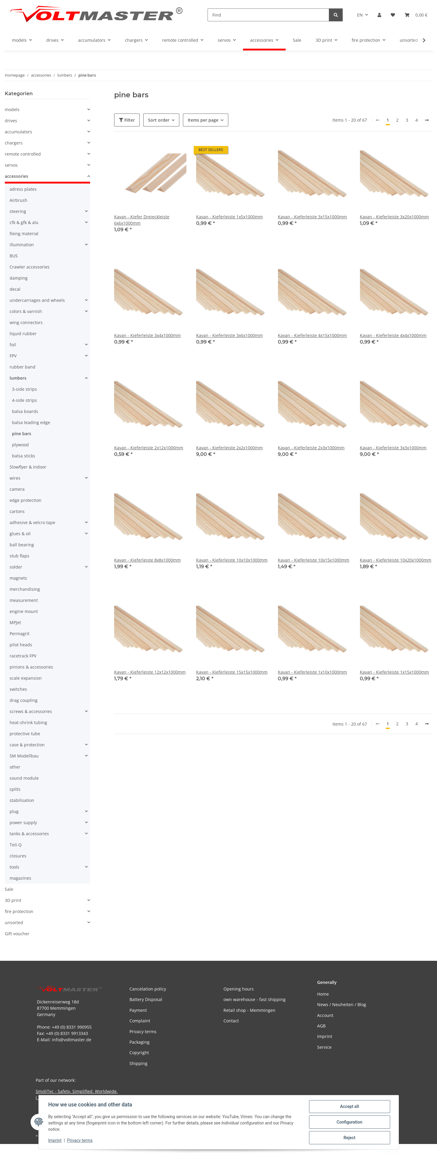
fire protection (19, 911)
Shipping (138, 1063)
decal (15, 289)
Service (324, 1047)
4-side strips (24, 400)
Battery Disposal (145, 999)
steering (18, 211)
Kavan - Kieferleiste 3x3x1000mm (393, 448)
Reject (350, 1137)
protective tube (25, 733)
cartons (17, 511)
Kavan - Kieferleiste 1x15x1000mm (394, 672)
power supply (23, 822)
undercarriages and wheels (37, 300)
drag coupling (24, 700)
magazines (20, 878)
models (12, 109)
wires (15, 478)
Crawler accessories (30, 267)
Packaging (139, 1042)
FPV (13, 356)
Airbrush (18, 200)
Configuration (349, 1122)
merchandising (25, 589)
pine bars (21, 433)
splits (15, 789)
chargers (14, 143)
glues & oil (20, 533)
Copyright (139, 1052)
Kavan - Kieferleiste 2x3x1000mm (311, 448)
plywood (20, 445)
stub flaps (19, 556)
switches (18, 689)
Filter (127, 120)
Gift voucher (17, 933)
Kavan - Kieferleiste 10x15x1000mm (313, 560)
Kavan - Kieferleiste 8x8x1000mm (147, 560)
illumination (22, 244)
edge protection (25, 500)
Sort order (158, 120)
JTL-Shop (406, 1151)
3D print (13, 900)
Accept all (349, 1106)
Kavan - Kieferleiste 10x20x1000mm (395, 560)
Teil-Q (16, 845)
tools (14, 867)
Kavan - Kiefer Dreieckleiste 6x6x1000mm (141, 220)
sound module (24, 778)
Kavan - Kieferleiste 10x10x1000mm (232, 560)
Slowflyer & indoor (28, 467)
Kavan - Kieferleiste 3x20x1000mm (394, 217)
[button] (379, 15)
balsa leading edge (31, 422)
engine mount (24, 611)
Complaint (139, 1021)
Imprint (55, 1140)
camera (17, 489)
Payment (138, 1010)
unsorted (14, 922)
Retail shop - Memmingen (249, 1010)
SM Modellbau (24, 756)
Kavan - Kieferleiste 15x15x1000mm (232, 672)
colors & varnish (26, 311)
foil (13, 344)
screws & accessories (31, 711)
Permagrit (19, 633)
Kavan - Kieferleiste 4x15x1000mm (312, 335)
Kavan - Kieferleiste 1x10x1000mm (312, 672)
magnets (18, 578)
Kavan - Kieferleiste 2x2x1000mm (229, 448)
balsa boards (25, 411)
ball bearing (22, 545)
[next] (426, 120)
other (15, 767)
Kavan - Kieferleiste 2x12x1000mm (148, 448)
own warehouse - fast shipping (254, 999)
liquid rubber (23, 333)
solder (16, 567)
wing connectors (26, 322)
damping (19, 278)
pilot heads (21, 645)
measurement (24, 600)
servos (11, 165)
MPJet (15, 622)
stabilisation (22, 800)
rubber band (22, 367)
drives (11, 120)
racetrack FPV (23, 656)
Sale (9, 889)
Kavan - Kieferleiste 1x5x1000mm (229, 217)
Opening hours (238, 989)
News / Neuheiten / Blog (341, 1004)
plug (14, 811)
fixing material (24, 233)
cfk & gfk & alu (24, 222)
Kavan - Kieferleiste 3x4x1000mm (147, 335)
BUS (14, 256)
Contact (231, 1021)
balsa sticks (23, 456)
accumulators (18, 132)
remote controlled (23, 154)
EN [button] (360, 15)
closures (18, 856)
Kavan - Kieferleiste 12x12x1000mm (150, 672)
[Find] (268, 14)
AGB (321, 1026)
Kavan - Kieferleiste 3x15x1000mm (312, 217)
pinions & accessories (31, 667)
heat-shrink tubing (28, 722)
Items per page (203, 120)
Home (323, 994)
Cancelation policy (147, 989)
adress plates (23, 189)
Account (325, 1015)
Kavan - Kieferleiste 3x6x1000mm (229, 335)
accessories (16, 176)
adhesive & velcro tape (32, 522)
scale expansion (26, 678)
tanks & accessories (29, 833)
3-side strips (24, 389)
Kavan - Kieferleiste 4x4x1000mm (393, 335)
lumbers (18, 378)
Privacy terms (80, 1140)
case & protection (27, 745)
